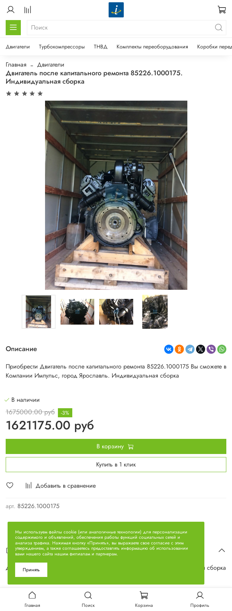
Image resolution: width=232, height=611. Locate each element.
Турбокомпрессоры (62, 46)
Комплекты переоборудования (152, 46)
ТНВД (100, 46)
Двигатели (18, 46)
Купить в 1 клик (116, 464)
